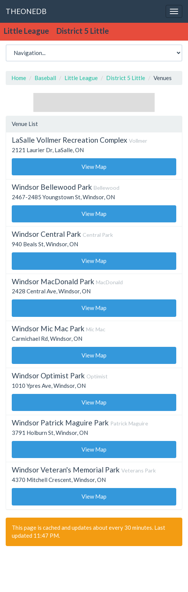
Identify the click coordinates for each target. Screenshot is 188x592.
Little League (81, 77)
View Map (94, 166)
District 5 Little (125, 77)
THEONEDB (26, 11)
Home (18, 77)
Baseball (45, 77)
